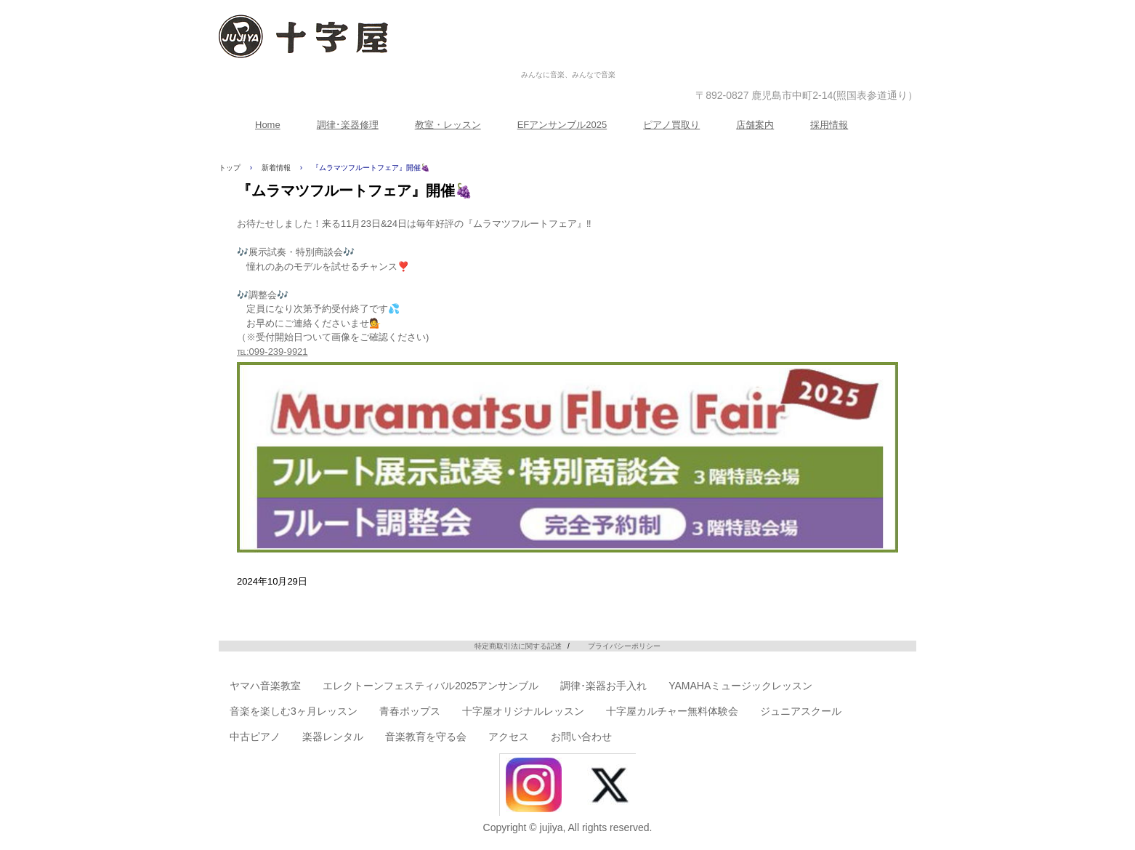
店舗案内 (755, 124)
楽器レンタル (332, 736)
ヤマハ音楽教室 (265, 685)
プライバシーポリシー (624, 646)
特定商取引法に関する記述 (518, 646)
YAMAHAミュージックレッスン (740, 685)
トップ (230, 168)
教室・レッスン (448, 124)
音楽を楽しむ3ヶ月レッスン (294, 711)
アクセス (508, 736)
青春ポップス (409, 711)
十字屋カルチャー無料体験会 (672, 711)
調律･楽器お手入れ (603, 685)
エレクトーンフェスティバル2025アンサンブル (430, 685)
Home (267, 124)
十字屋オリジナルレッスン (523, 711)
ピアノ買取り (671, 124)
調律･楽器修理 (348, 124)
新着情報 (276, 168)
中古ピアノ (255, 736)
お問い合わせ (581, 736)
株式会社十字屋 (568, 59)
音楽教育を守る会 (425, 736)
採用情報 (829, 124)
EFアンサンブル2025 (562, 124)
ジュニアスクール (800, 711)
